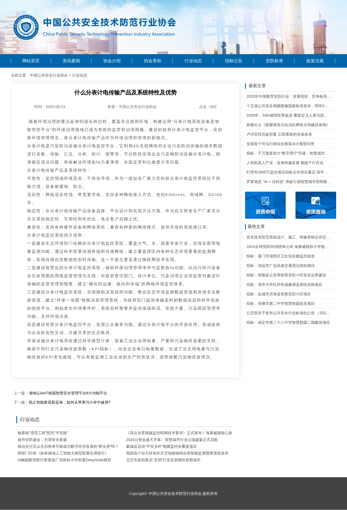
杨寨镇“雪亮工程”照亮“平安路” (43, 433)
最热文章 (255, 227)
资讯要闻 (71, 61)
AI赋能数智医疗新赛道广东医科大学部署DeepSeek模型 (64, 460)
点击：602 (208, 106)
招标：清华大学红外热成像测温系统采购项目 (284, 284)
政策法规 (315, 61)
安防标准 (274, 61)
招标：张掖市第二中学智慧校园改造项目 (280, 303)
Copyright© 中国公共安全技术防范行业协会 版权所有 (173, 494)
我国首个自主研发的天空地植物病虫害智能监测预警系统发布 (177, 453)
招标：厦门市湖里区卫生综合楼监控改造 (280, 256)
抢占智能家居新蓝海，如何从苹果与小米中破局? (70, 402)
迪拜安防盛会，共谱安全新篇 (42, 439)
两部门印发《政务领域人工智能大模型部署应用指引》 (63, 453)
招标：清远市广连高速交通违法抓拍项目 (280, 265)
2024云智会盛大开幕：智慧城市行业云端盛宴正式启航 (172, 439)
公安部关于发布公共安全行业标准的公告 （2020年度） (288, 313)
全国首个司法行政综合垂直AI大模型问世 (280, 144)
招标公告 (233, 61)
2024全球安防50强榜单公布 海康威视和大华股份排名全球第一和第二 (288, 246)
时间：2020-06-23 (49, 106)
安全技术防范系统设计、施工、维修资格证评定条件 (288, 237)
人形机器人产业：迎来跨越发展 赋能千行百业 (284, 163)
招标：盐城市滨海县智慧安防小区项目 (278, 294)
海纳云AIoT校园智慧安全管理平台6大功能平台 (68, 393)
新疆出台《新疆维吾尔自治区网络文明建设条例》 (288, 125)
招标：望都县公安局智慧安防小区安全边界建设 (286, 275)
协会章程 (152, 61)
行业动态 (193, 61)
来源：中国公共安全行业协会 (132, 106)
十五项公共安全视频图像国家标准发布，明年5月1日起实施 (288, 106)
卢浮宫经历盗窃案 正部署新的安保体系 (279, 134)
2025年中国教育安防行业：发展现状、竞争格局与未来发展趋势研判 (288, 96)
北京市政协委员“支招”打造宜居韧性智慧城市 (163, 460)
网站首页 (31, 61)
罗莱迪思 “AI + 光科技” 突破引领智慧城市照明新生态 (288, 181)
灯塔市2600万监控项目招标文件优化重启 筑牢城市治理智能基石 (288, 172)
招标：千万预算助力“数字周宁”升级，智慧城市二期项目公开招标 (288, 153)
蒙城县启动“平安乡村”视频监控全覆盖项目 (161, 446)
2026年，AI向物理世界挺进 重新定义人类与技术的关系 (288, 115)
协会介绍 (112, 61)
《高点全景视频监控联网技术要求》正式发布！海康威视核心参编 (181, 433)
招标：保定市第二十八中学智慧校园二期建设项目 (288, 322)
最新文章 (255, 86)
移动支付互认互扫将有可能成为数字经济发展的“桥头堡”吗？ (68, 446)
